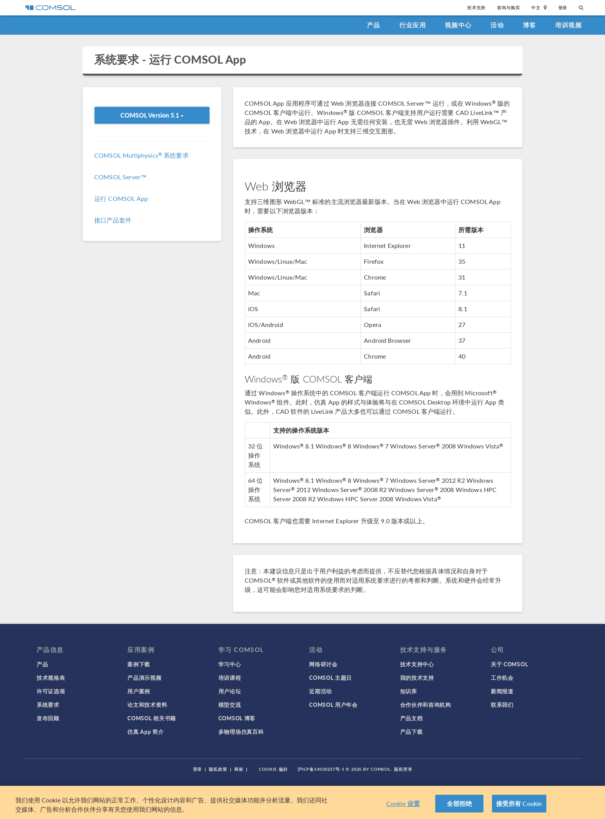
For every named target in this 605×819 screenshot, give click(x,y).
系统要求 (48, 704)
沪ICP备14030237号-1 (321, 769)
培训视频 (568, 24)
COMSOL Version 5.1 (152, 115)
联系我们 (502, 704)
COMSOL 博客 (236, 718)
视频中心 (458, 24)
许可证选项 (51, 691)
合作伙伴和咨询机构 (425, 704)
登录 (563, 7)
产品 (373, 24)
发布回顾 (48, 718)
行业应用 (412, 24)
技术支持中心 (417, 664)
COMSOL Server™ (120, 176)
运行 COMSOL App (121, 198)
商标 (238, 769)
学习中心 (229, 664)
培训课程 (229, 677)
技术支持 (476, 7)
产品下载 (411, 731)
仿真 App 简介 (145, 731)
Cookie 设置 (403, 803)
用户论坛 (229, 691)
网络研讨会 (323, 664)
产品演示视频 (144, 677)
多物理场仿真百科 (241, 731)
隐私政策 (218, 769)
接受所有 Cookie (519, 803)
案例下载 (138, 664)
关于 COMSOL (509, 664)
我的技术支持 (417, 677)
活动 (497, 24)
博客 (529, 24)
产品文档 (411, 718)
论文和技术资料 (147, 704)
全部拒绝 (459, 803)
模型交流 (229, 704)
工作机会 (502, 677)
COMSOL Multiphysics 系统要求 (141, 155)
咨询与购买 (508, 7)
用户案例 (138, 691)
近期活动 (320, 691)
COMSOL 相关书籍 (151, 718)
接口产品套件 (113, 220)
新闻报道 (502, 691)
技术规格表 (51, 677)
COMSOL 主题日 (330, 677)
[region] (302, 802)
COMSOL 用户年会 (333, 704)
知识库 (408, 691)
